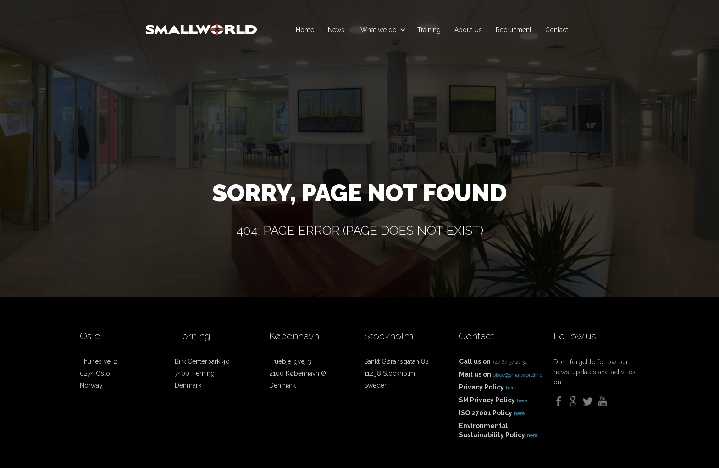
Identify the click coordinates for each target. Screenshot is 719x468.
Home (305, 30)
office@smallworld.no (517, 375)
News (336, 30)
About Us (468, 30)
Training (429, 30)
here (511, 388)
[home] (201, 25)
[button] (380, 30)
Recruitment (513, 30)
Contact (556, 30)
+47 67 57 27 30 (509, 362)
